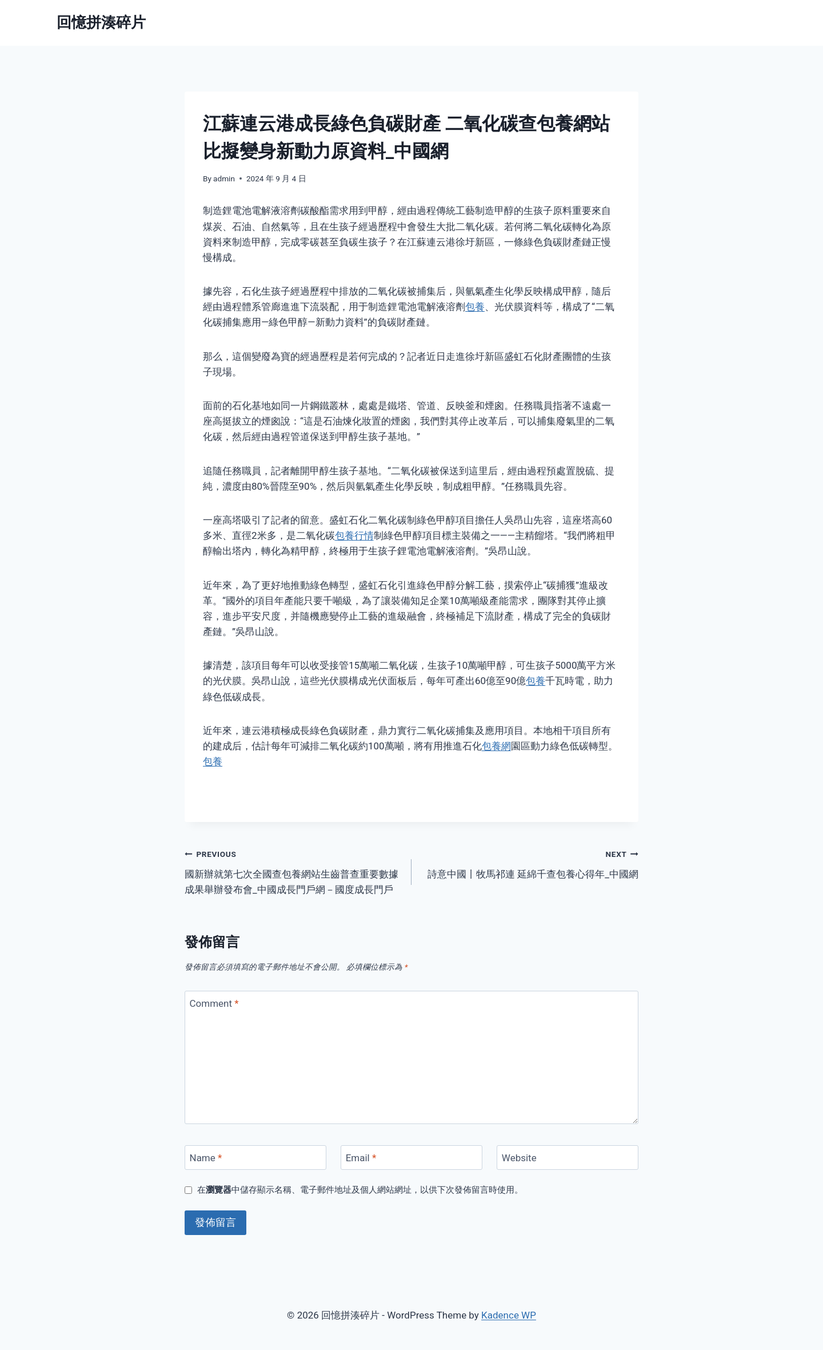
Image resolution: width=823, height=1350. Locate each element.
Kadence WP (508, 1315)
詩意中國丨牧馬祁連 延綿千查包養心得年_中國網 (529, 863)
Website (519, 1158)
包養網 (496, 746)
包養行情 (354, 535)
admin (224, 178)
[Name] (255, 1157)
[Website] (567, 1157)
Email (361, 1158)
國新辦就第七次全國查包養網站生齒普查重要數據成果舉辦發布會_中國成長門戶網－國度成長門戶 (293, 870)
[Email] (411, 1157)
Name (206, 1158)
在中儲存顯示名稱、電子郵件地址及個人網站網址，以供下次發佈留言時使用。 (360, 1190)
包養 (475, 306)
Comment (214, 1003)
